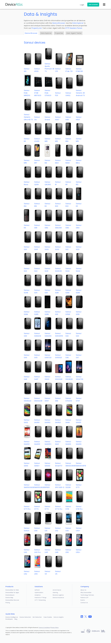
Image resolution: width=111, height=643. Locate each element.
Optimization (39, 592)
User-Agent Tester (74, 33)
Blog (16, 619)
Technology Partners (87, 595)
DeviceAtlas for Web (12, 590)
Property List (37, 28)
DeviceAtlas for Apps (12, 592)
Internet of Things (40, 597)
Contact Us (84, 603)
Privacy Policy (55, 627)
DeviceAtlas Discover (12, 600)
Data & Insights (59, 617)
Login (82, 5)
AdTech (37, 590)
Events (83, 600)
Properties (59, 33)
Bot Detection (37, 617)
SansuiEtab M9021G (27, 93)
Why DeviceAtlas (86, 592)
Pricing (8, 603)
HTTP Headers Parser (73, 28)
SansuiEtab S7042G (48, 93)
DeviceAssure (10, 595)
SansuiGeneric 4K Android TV (80, 93)
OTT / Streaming (40, 600)
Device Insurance (58, 597)
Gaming (55, 592)
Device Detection (25, 617)
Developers (9, 619)
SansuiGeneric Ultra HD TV (28, 117)
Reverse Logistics (58, 595)
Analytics (38, 595)
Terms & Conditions (44, 627)
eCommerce (57, 590)
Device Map (9, 597)
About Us (83, 590)
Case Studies (48, 617)
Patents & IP (84, 597)
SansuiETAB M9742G (37, 93)
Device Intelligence (12, 617)
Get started (93, 5)
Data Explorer (77, 23)
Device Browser (58, 23)
